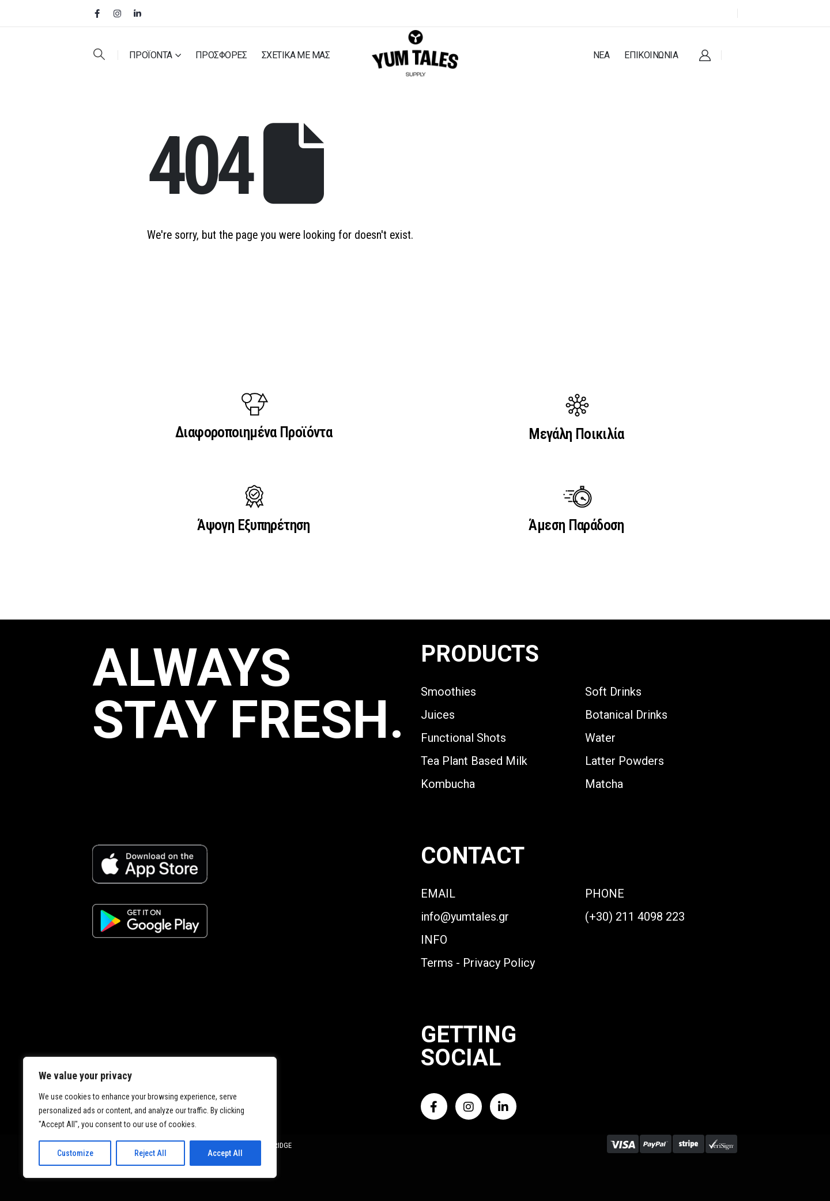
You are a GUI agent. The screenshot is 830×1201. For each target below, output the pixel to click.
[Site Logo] (415, 54)
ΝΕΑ (601, 55)
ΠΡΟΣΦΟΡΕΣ (221, 55)
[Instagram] (117, 13)
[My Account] (705, 55)
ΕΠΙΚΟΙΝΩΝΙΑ (651, 55)
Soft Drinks (613, 692)
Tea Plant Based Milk (474, 761)
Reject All (150, 1153)
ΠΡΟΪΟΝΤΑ (150, 55)
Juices (438, 715)
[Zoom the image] (149, 851)
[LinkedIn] (137, 13)
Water (600, 738)
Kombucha (448, 784)
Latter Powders (624, 761)
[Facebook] (96, 13)
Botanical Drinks (626, 715)
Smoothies (448, 692)
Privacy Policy (499, 963)
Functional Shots (463, 738)
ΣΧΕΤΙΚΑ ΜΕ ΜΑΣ (296, 55)
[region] (150, 1117)
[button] (99, 54)
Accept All (225, 1153)
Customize (75, 1153)
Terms (437, 963)
